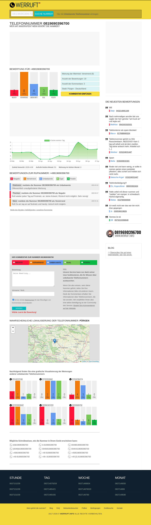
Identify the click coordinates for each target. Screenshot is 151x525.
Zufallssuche (108, 508)
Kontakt (119, 508)
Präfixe (84, 508)
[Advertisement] (55, 48)
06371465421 (50, 489)
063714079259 (50, 484)
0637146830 (120, 484)
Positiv (85, 262)
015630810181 (123, 161)
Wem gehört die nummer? (36, 508)
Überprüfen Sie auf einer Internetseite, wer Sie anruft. (120, 254)
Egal (67, 262)
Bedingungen (29, 300)
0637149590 (120, 495)
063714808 (120, 489)
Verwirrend (37, 262)
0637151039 (15, 484)
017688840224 (123, 133)
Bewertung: (33, 278)
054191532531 (125, 125)
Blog (51, 508)
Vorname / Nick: (33, 292)
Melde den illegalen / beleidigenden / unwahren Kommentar (31, 210)
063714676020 (84, 489)
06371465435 (50, 495)
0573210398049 (121, 220)
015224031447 (125, 152)
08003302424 (132, 186)
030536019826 (120, 211)
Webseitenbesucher (70, 508)
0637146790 (83, 495)
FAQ (58, 508)
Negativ (18, 262)
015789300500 (124, 200)
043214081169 (122, 111)
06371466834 (84, 484)
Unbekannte (54, 262)
